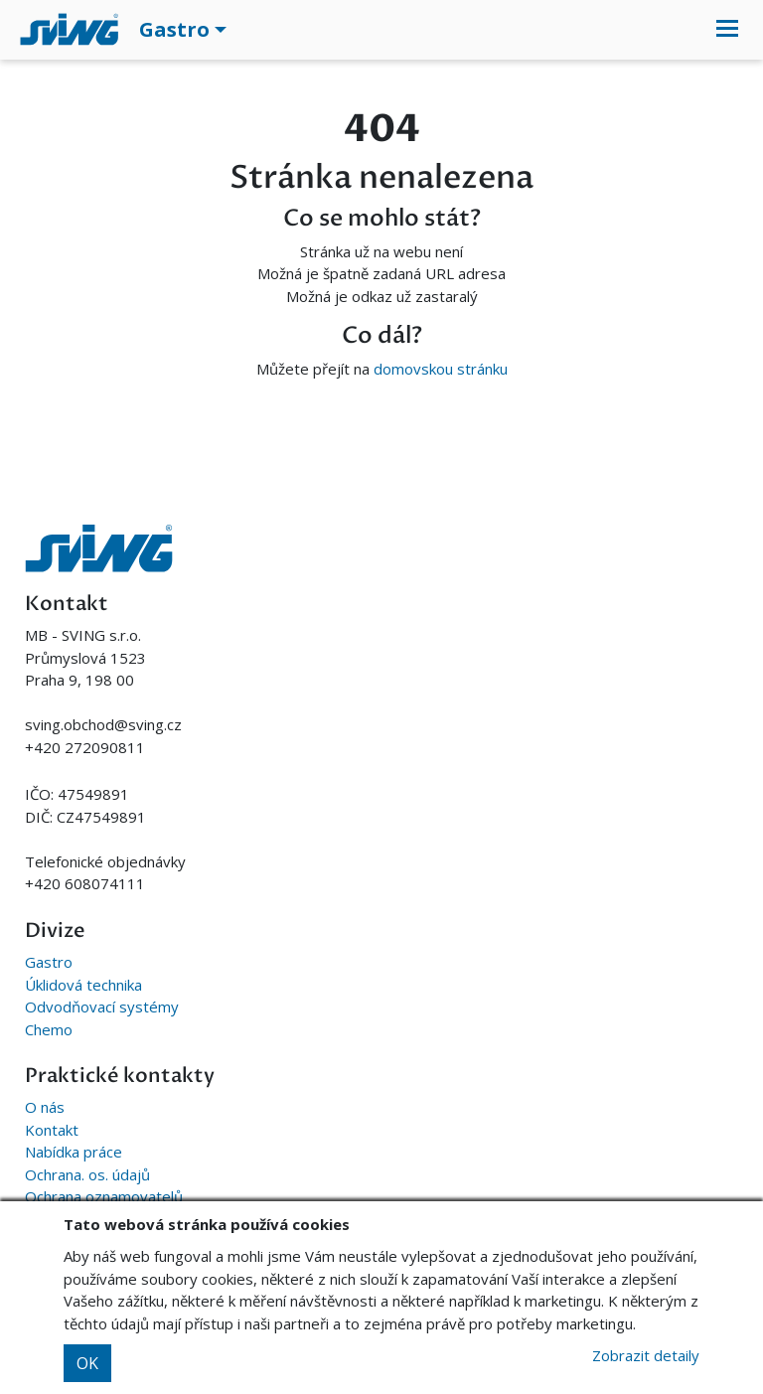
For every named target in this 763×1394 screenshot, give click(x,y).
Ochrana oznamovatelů (104, 1196)
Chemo (49, 1029)
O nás (45, 1107)
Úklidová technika (83, 985)
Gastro (49, 962)
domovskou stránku (441, 369)
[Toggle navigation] (727, 30)
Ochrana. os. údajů (87, 1174)
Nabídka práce (73, 1152)
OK (87, 1363)
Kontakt (51, 1130)
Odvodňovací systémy (102, 1006)
